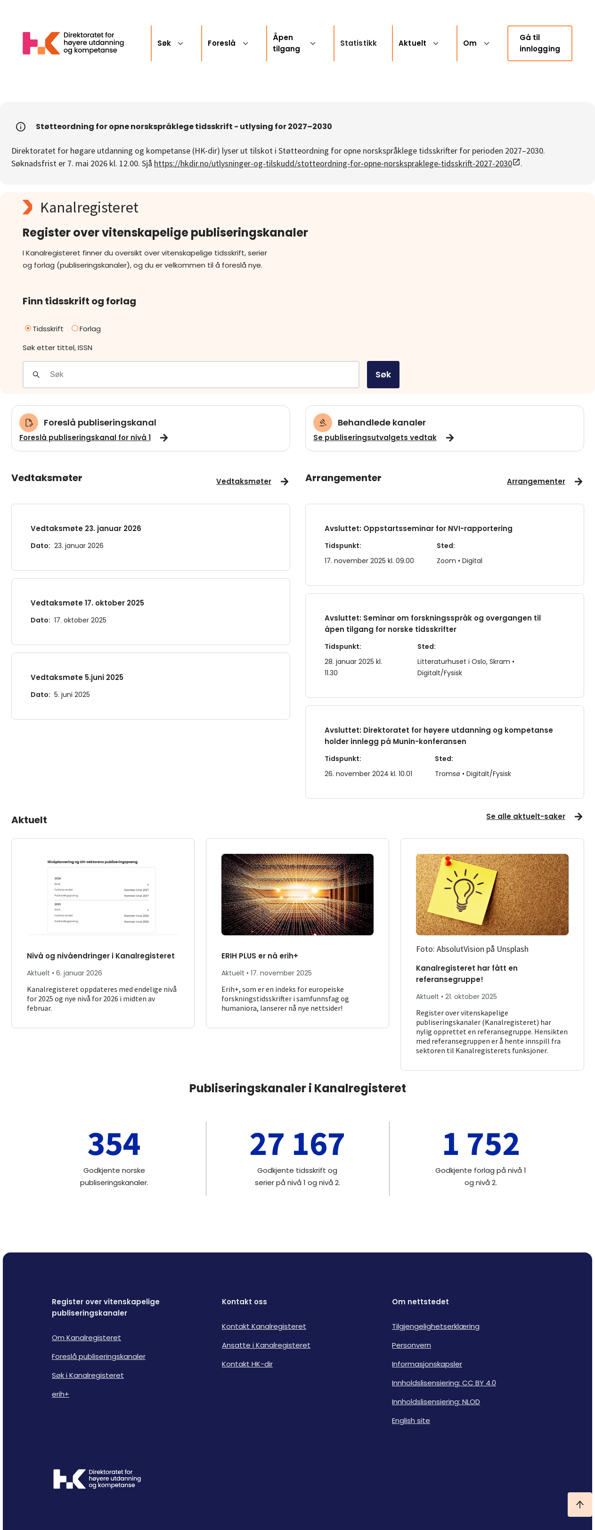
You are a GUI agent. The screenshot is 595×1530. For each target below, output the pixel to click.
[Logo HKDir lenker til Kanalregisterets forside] (79, 43)
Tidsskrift (44, 329)
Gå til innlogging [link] (540, 43)
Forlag (86, 329)
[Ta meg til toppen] (580, 1504)
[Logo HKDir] (97, 1480)
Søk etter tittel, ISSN (57, 347)
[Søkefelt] (204, 374)
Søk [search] (383, 374)
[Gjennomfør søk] (36, 374)
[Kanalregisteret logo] (211, 207)
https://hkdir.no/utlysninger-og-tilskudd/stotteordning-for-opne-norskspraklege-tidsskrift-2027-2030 (337, 163)
